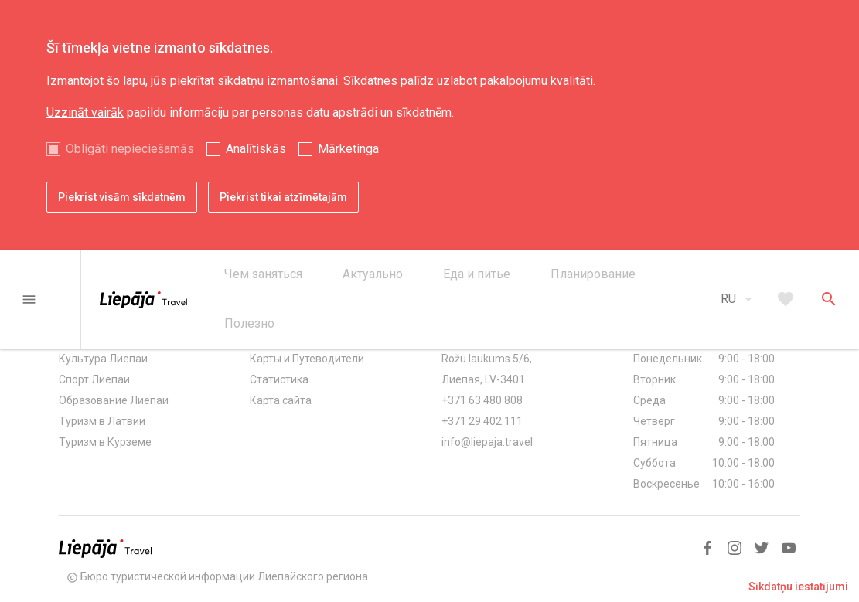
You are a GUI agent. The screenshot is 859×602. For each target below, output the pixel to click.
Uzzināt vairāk (85, 112)
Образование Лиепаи (114, 400)
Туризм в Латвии (102, 421)
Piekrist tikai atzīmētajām (283, 197)
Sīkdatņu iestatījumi (798, 586)
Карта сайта (281, 400)
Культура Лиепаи (103, 358)
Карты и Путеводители (307, 358)
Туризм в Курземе (105, 442)
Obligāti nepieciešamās (130, 148)
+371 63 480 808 (482, 400)
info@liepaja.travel (487, 442)
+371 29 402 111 (482, 421)
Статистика (279, 379)
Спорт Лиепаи (94, 379)
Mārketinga (348, 148)
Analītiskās (256, 148)
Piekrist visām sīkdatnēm (122, 197)
